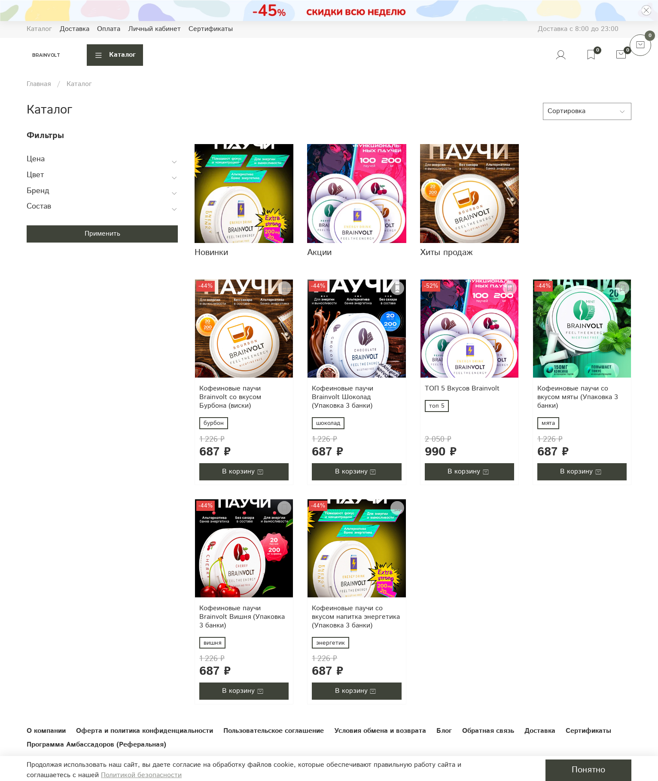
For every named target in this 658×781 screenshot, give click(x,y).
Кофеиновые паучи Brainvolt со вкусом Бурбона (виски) (230, 397)
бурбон (214, 423)
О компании (46, 731)
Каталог (39, 29)
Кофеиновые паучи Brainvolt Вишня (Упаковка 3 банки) (242, 616)
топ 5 (437, 406)
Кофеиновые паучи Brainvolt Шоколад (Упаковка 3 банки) (342, 397)
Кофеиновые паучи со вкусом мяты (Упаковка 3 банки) (577, 397)
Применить (102, 234)
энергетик (330, 643)
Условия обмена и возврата (380, 731)
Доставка (74, 29)
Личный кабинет (154, 29)
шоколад (328, 423)
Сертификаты (211, 29)
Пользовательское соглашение (273, 731)
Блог (444, 731)
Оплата (108, 29)
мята (548, 423)
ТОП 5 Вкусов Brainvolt (462, 389)
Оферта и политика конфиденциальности (144, 731)
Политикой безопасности (141, 775)
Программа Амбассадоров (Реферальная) (96, 745)
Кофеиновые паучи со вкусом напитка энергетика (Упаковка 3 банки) (356, 616)
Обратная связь (488, 731)
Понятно (588, 770)
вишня (212, 643)
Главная (39, 84)
